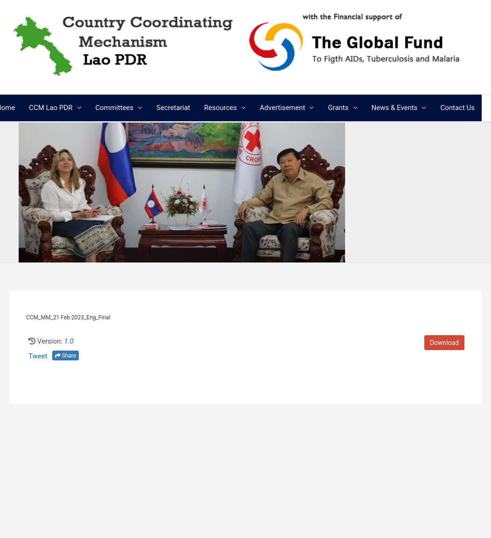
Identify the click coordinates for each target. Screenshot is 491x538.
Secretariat (173, 107)
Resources (220, 107)
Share (65, 355)
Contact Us (457, 107)
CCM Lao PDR (50, 107)
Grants (338, 107)
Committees (115, 107)
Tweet (38, 356)
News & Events (395, 107)
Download (444, 342)
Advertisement (282, 107)
